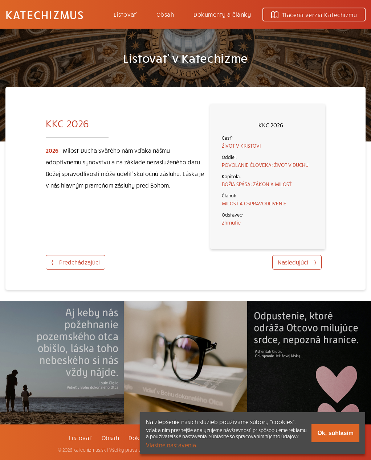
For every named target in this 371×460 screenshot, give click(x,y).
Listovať (125, 14)
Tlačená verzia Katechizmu (314, 14)
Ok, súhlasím (335, 433)
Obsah (165, 14)
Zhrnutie (231, 222)
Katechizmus (44, 14)
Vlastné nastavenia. (171, 444)
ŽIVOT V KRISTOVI (241, 145)
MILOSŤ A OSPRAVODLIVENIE (254, 203)
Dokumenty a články (222, 14)
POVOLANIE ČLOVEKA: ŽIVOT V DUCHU (265, 164)
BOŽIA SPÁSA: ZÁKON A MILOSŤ (257, 184)
